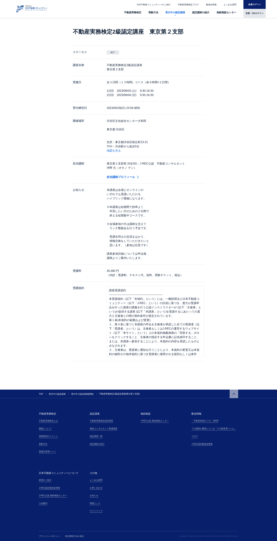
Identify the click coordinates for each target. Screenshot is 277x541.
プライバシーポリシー (49, 536)
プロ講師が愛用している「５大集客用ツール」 (213, 428)
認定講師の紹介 (201, 12)
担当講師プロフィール (123, 177)
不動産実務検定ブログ (188, 5)
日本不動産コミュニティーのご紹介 (154, 5)
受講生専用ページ (47, 451)
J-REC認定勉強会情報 (202, 444)
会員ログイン (254, 4)
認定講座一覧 (96, 436)
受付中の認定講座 (175, 12)
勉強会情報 (211, 5)
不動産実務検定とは (48, 421)
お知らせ (94, 495)
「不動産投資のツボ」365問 (204, 421)
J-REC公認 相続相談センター (155, 421)
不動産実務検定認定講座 (101, 421)
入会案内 (43, 503)
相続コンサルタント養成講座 (103, 428)
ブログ (194, 436)
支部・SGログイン (254, 13)
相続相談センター (226, 12)
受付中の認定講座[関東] (82, 394)
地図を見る (114, 150)
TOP (41, 394)
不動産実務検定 (132, 12)
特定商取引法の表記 (74, 536)
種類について (45, 428)
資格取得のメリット (48, 436)
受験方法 (153, 12)
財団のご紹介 (45, 480)
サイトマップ (96, 511)
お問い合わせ (96, 488)
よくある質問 (230, 5)
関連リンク (95, 503)
